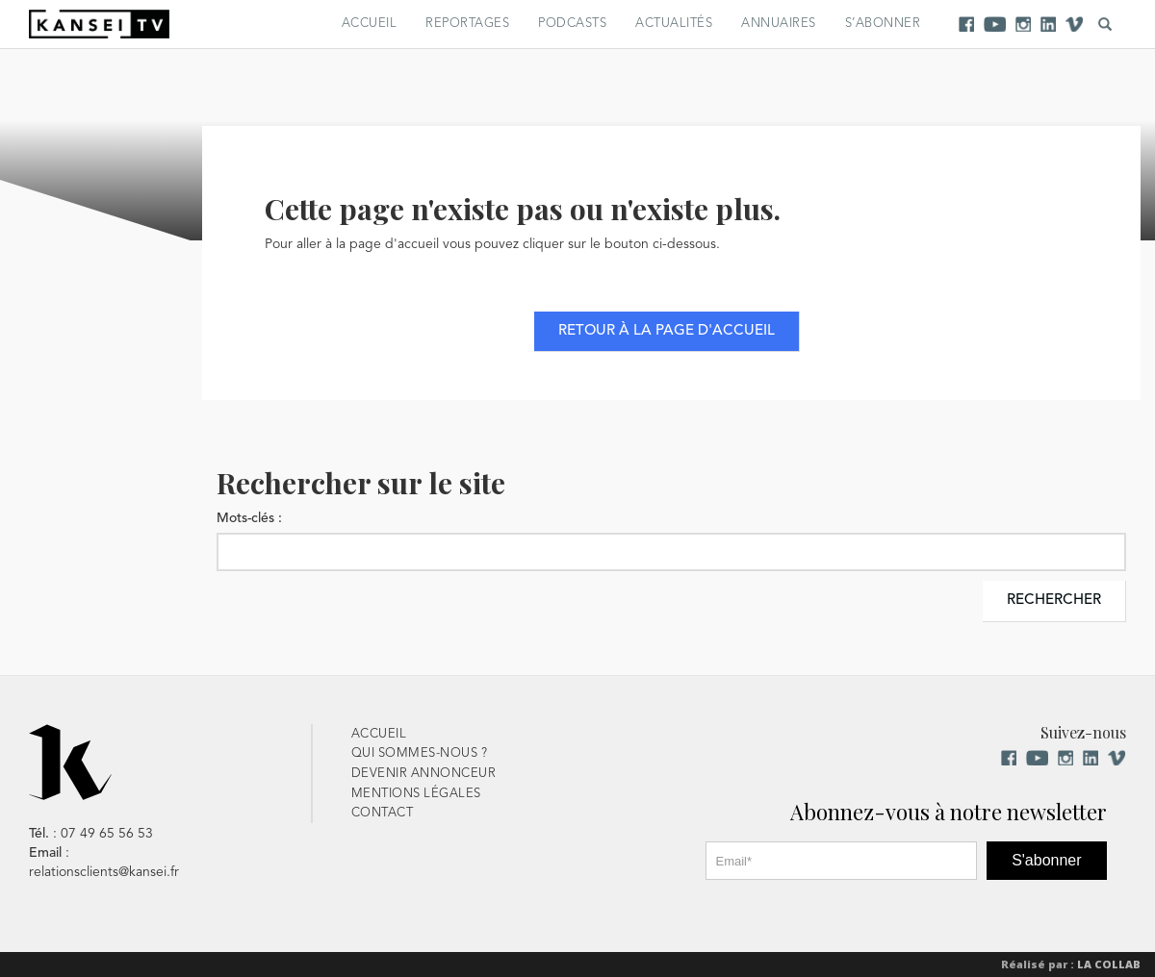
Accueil (370, 23)
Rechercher (1054, 600)
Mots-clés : (249, 518)
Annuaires (778, 23)
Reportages (467, 23)
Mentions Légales (416, 794)
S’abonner (883, 23)
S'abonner (1046, 860)
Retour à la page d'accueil (666, 331)
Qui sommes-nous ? (419, 753)
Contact (382, 813)
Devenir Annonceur (424, 773)
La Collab (1109, 964)
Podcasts (572, 23)
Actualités (673, 23)
